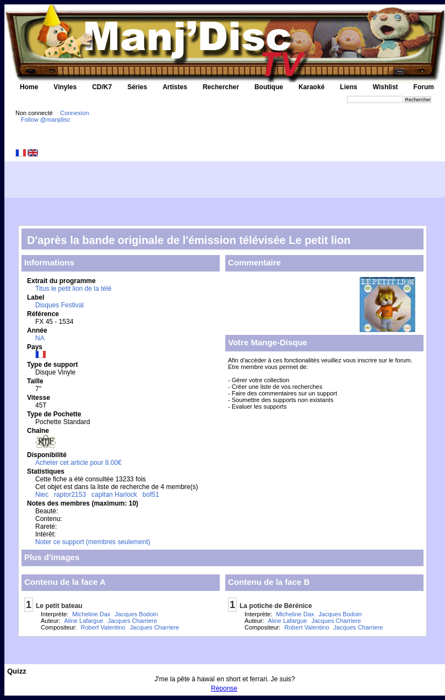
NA (40, 338)
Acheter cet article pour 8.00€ (78, 462)
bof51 (151, 494)
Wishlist (385, 87)
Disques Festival (59, 305)
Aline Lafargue (84, 620)
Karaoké (311, 87)
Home (29, 87)
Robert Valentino (102, 627)
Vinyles (65, 87)
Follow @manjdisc (45, 119)
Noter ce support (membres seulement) (92, 542)
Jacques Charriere (132, 620)
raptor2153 (70, 494)
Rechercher (221, 87)
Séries (137, 87)
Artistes (174, 87)
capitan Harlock (114, 494)
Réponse (224, 688)
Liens (348, 87)
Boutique (268, 87)
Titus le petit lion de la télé (73, 288)
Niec (41, 494)
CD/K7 (102, 87)
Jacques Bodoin (136, 614)
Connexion (74, 113)
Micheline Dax (91, 614)
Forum (424, 87)
